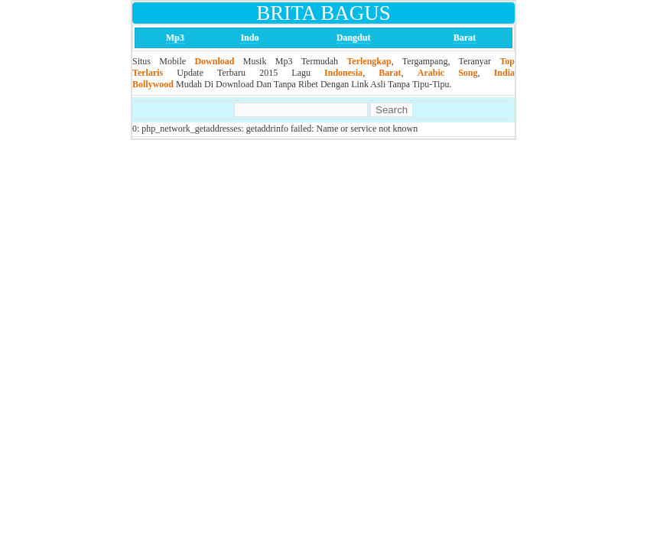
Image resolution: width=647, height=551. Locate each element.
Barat (465, 37)
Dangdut (354, 37)
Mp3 (175, 37)
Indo (249, 37)
